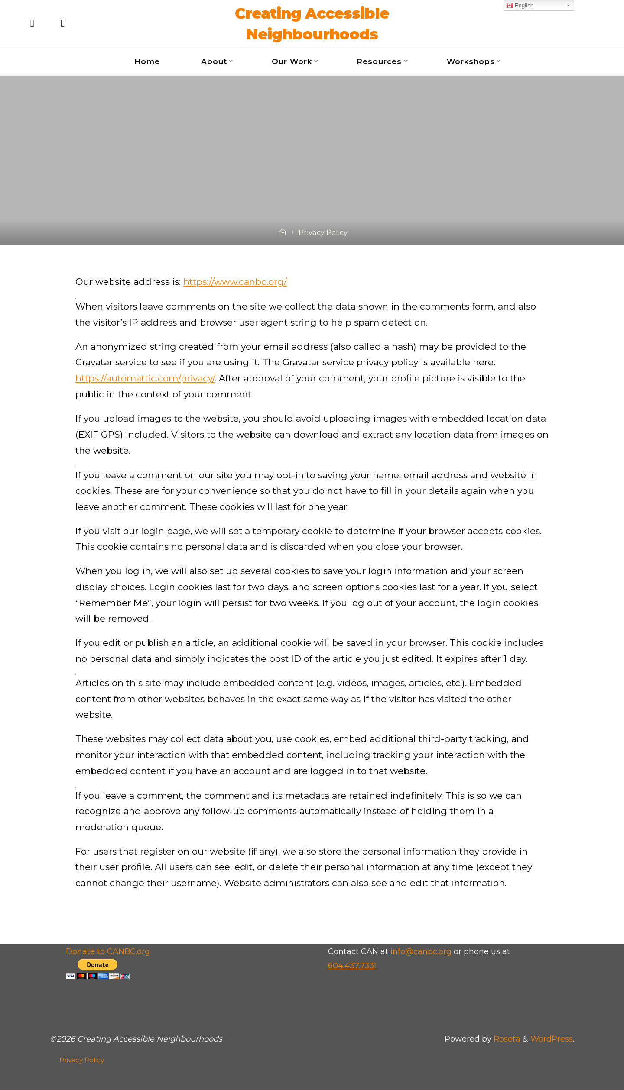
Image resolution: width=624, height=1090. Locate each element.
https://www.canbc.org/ (235, 281)
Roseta (505, 1039)
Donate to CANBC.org (108, 951)
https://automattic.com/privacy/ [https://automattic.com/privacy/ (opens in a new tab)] (144, 378)
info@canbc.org (421, 951)
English (519, 5)
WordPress (551, 1039)
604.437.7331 (352, 966)
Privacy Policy (81, 1060)
